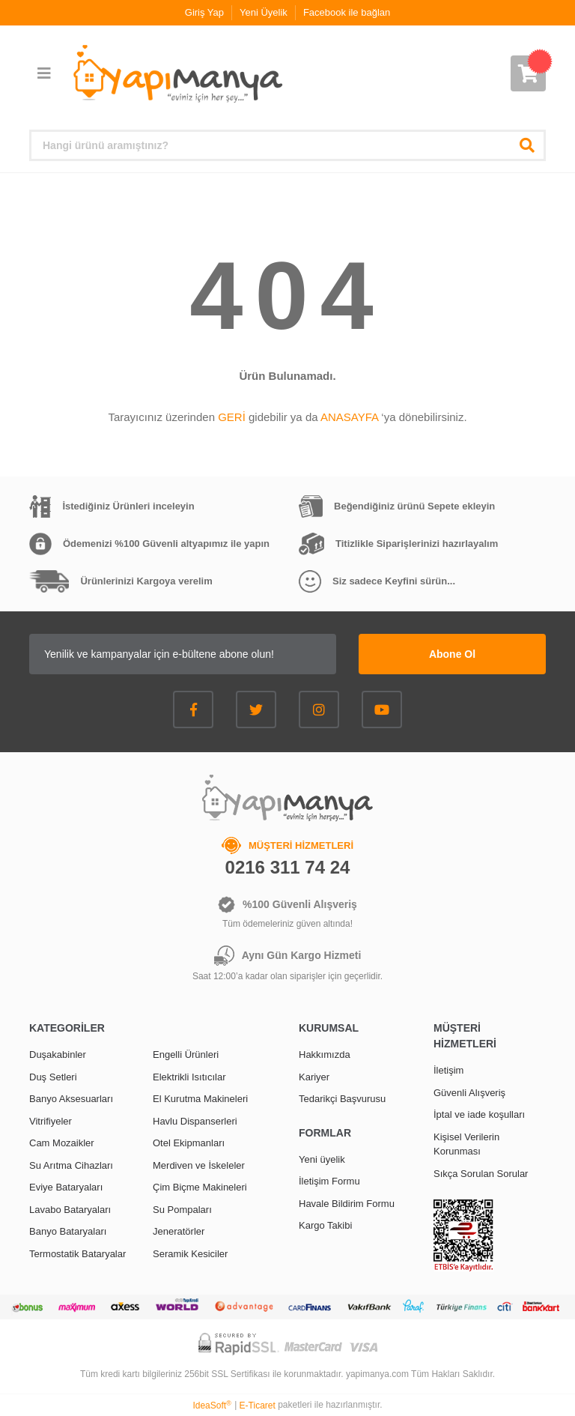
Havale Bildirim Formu (347, 1203)
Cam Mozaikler (61, 1143)
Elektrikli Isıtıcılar (189, 1077)
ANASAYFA (349, 417)
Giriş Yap (204, 12)
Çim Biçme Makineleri (200, 1187)
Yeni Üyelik (264, 12)
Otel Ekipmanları (189, 1143)
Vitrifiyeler (50, 1121)
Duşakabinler (57, 1054)
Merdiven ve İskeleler (199, 1165)
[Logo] (176, 74)
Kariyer (314, 1077)
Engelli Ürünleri (186, 1054)
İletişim (448, 1070)
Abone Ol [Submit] (452, 654)
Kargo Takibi (325, 1225)
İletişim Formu (329, 1181)
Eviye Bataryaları (66, 1187)
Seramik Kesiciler (190, 1253)
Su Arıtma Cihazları (71, 1165)
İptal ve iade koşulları (479, 1114)
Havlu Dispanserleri (195, 1121)
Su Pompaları (182, 1209)
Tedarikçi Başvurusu (342, 1098)
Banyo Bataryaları (67, 1231)
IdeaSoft (211, 1406)
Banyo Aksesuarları (71, 1098)
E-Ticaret (258, 1405)
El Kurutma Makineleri (200, 1098)
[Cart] (528, 73)
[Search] (287, 145)
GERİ (232, 417)
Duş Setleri (53, 1077)
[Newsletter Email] (182, 654)
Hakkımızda (324, 1054)
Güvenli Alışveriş (469, 1092)
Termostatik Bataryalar (77, 1253)
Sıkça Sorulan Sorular (480, 1173)
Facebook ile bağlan (346, 12)
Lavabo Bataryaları (70, 1209)
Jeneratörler (178, 1231)
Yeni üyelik (322, 1159)
